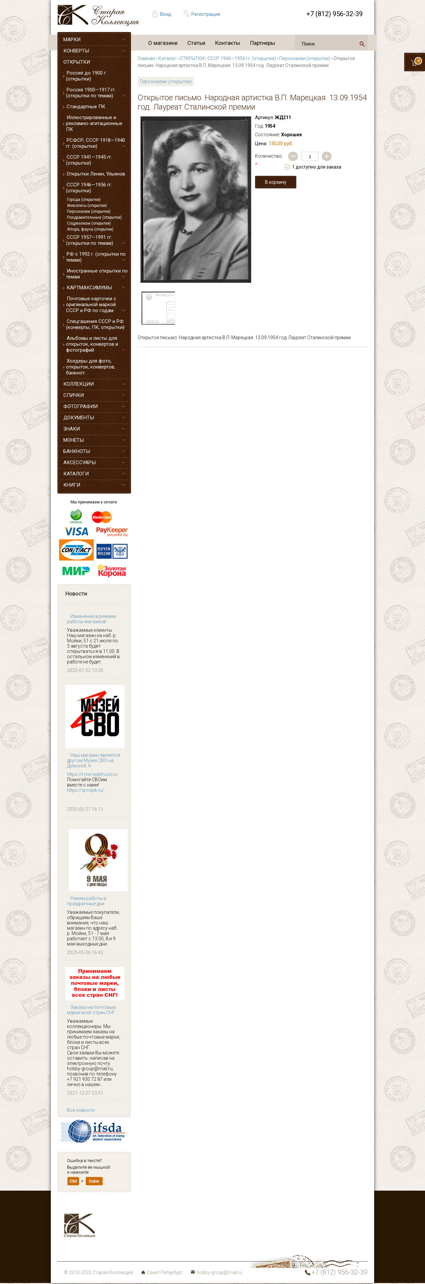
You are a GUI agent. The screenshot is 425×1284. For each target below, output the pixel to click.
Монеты (163, 1234)
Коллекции (166, 1242)
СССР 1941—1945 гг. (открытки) (89, 160)
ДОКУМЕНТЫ (78, 418)
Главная (146, 58)
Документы (166, 1227)
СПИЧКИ (73, 395)
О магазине (163, 43)
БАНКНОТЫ (76, 451)
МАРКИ (72, 40)
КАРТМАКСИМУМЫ (89, 288)
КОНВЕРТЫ (76, 51)
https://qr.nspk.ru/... (87, 790)
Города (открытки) (84, 199)
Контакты (227, 43)
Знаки (114, 1234)
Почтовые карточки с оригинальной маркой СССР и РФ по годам (91, 304)
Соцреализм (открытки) (89, 223)
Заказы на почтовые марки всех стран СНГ (91, 1010)
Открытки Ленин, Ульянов (96, 174)
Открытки (118, 1219)
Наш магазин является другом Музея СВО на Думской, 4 (93, 760)
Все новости (81, 1110)
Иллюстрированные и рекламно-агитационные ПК (94, 123)
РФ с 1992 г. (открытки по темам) (96, 257)
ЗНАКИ (71, 429)
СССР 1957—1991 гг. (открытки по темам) (89, 240)
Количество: (269, 160)
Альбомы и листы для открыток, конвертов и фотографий (92, 344)
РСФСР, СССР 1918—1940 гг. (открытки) (95, 143)
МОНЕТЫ (73, 440)
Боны (114, 1242)
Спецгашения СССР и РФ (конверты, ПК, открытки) (95, 324)
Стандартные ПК (86, 107)
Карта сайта (167, 1250)
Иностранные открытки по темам (97, 274)
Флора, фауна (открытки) (90, 229)
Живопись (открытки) (87, 205)
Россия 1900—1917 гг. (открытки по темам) (91, 93)
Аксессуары (121, 1227)
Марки (115, 1211)
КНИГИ (71, 485)
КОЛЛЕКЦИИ (78, 384)
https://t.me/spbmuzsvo (92, 774)
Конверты (165, 1211)
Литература (120, 1250)
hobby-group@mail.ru (219, 1272)
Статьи (196, 43)
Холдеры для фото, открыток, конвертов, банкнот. (90, 367)
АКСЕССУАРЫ (79, 462)
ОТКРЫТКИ (76, 62)
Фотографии (168, 1219)
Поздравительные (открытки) (94, 217)
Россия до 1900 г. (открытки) (86, 76)
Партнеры (262, 43)
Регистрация (205, 14)
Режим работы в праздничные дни (86, 901)
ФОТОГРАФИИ (80, 406)
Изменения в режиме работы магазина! (91, 619)
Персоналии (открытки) (89, 211)
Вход (165, 14)
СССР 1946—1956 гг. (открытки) (89, 188)
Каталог (167, 58)
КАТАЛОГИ (76, 474)
